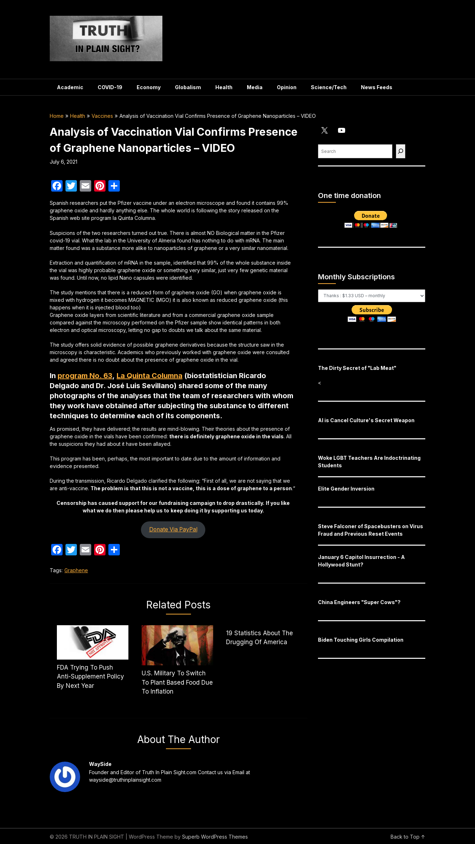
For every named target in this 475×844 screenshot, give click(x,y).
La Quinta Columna (149, 375)
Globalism (188, 87)
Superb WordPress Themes (215, 837)
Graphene (76, 570)
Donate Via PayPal (173, 529)
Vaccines (102, 116)
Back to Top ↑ (408, 837)
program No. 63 (85, 375)
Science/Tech (329, 87)
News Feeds (376, 87)
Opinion (287, 87)
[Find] (400, 151)
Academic (70, 87)
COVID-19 (110, 87)
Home (57, 116)
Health (223, 87)
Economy (149, 87)
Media (255, 87)
